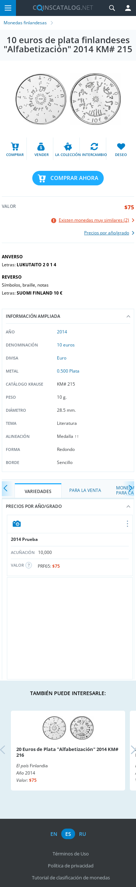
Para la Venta (85, 490)
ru (82, 833)
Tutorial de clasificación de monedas (71, 877)
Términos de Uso (71, 853)
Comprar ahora (74, 177)
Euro (61, 358)
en (53, 833)
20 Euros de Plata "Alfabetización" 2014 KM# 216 (67, 752)
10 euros (66, 345)
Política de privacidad (71, 865)
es (68, 833)
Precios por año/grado (68, 506)
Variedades (38, 491)
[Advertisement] (69, 628)
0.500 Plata (68, 371)
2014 (62, 332)
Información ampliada (68, 316)
